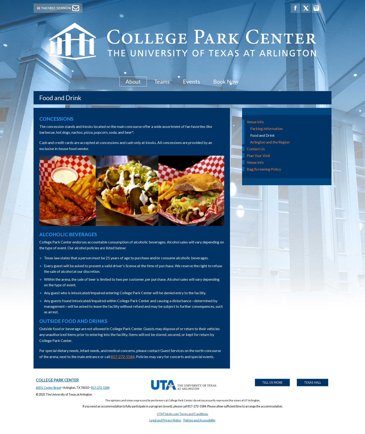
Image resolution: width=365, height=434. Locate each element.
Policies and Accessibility (199, 420)
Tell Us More (272, 382)
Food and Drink (262, 135)
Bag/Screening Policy (264, 169)
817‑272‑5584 (100, 388)
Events (191, 81)
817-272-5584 (123, 356)
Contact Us (256, 149)
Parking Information (266, 128)
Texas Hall (312, 382)
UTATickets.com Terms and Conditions (182, 414)
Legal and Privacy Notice (165, 420)
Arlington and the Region (270, 142)
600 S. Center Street (48, 388)
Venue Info (255, 122)
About (133, 81)
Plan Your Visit (258, 155)
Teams (162, 81)
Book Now (225, 81)
